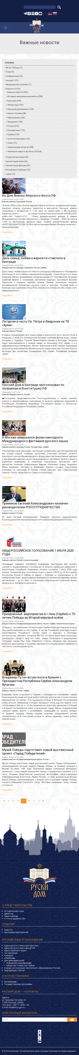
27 (34, 801)
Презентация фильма (16, 165)
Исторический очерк (14, 911)
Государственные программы (18, 984)
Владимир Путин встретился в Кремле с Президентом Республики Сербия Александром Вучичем (37, 681)
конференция (12, 76)
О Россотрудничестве (14, 918)
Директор (8, 913)
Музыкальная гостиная (16, 84)
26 (29, 801)
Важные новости (15, 92)
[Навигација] (5, 27)
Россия (10, 126)
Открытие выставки (15, 157)
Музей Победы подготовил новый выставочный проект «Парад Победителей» (37, 751)
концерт (10, 80)
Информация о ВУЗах (14, 970)
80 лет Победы (13, 68)
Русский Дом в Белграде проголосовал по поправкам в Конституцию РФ (33, 386)
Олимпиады (9, 958)
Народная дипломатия (17, 109)
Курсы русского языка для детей (19, 948)
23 (13, 801)
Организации (10, 981)
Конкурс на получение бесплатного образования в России (32, 968)
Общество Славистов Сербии (20, 965)
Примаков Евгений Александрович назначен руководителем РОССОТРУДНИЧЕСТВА (35, 505)
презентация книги (15, 161)
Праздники (12, 122)
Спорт (10, 143)
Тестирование (11, 953)
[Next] (43, 801)
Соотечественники (16, 139)
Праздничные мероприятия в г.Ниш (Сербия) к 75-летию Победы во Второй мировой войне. (39, 615)
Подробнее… (8, 232)
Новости (10, 89)
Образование (13, 117)
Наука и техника (14, 113)
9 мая (8, 72)
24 (18, 801)
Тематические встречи (18, 147)
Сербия (10, 134)
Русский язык (13, 130)
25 (24, 801)
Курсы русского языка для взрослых (21, 945)
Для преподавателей (14, 960)
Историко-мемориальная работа (22, 96)
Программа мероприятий (16, 932)
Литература (12, 105)
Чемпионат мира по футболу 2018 (23, 151)
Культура (11, 101)
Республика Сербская (16, 170)
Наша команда (11, 916)
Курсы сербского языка (15, 950)
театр (8, 174)
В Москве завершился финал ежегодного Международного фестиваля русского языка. (35, 439)
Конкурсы (8, 955)
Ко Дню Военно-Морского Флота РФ (29, 195)
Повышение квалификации (18, 963)
